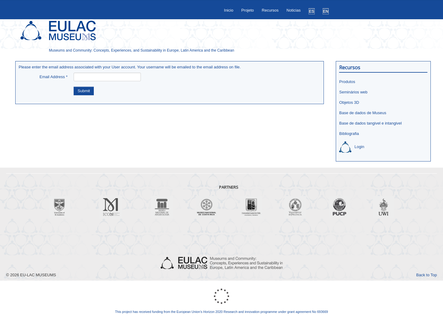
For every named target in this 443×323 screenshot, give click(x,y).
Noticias (294, 10)
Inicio (228, 10)
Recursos (270, 10)
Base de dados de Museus (362, 113)
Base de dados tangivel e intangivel (370, 123)
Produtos (347, 81)
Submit (84, 91)
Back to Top (426, 275)
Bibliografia (349, 133)
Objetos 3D (349, 102)
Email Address (53, 76)
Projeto (247, 10)
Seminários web (353, 92)
